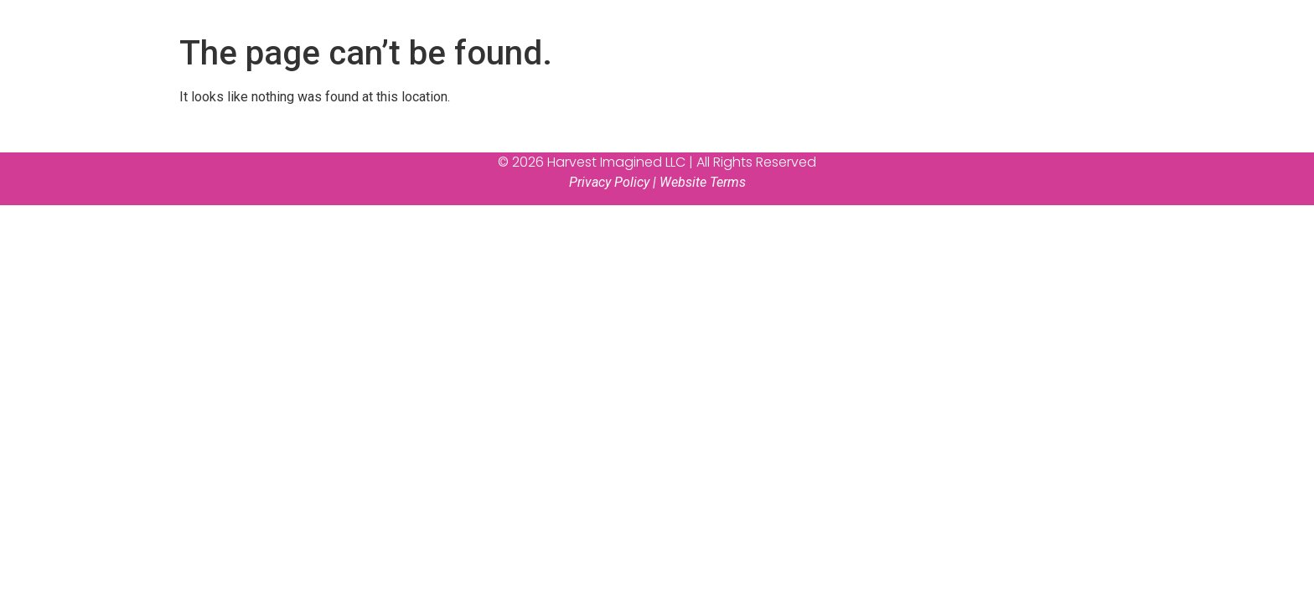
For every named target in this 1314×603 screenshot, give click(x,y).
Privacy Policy (609, 182)
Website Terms (703, 182)
